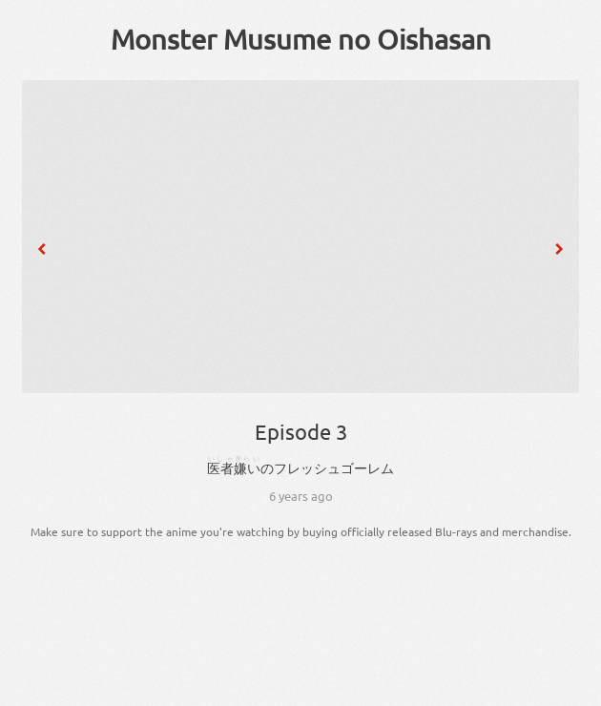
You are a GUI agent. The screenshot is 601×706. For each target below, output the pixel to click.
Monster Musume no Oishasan (301, 39)
